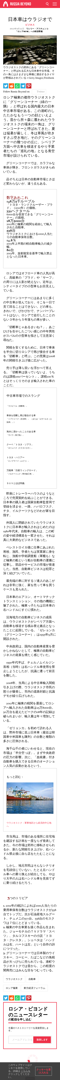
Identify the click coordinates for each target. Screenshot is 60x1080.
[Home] (5, 4)
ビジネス (30, 24)
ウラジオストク (14, 979)
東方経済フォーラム (34, 988)
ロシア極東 (12, 988)
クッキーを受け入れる (43, 1071)
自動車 (32, 979)
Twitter (41, 92)
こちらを (25, 1071)
